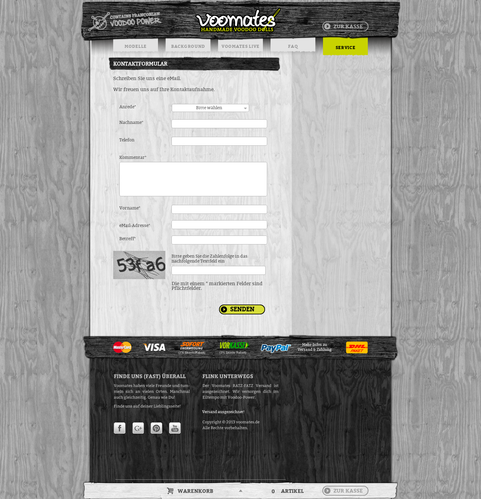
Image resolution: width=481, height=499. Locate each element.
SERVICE (346, 47)
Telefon (126, 140)
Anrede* (127, 107)
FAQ (293, 46)
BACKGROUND (188, 46)
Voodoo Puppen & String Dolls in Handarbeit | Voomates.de (184, 20)
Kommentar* (133, 157)
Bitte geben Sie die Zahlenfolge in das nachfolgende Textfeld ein (209, 258)
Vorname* (129, 208)
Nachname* (131, 122)
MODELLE (136, 46)
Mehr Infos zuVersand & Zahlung (315, 347)
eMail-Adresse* (134, 225)
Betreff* (127, 238)
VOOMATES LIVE (240, 46)
